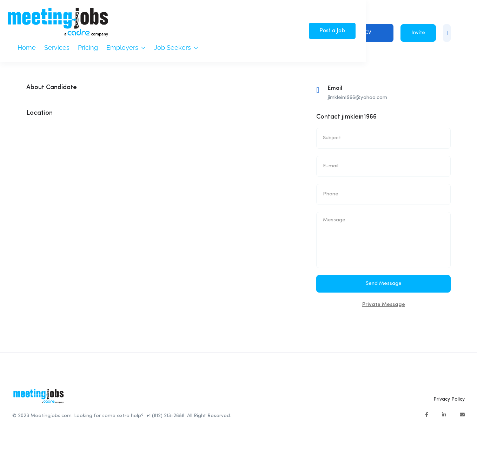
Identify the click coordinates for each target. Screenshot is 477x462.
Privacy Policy (449, 399)
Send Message (384, 283)
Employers (126, 47)
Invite (418, 32)
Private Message (383, 304)
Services (56, 47)
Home (27, 47)
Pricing (88, 47)
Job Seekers (176, 47)
